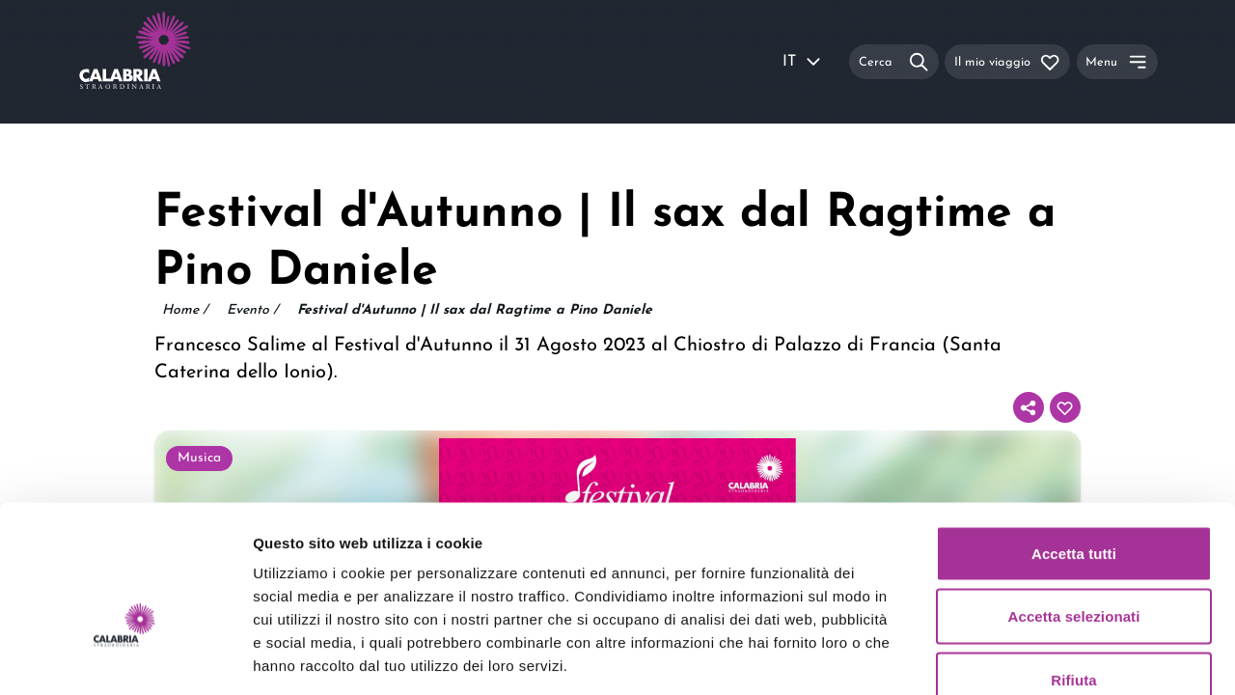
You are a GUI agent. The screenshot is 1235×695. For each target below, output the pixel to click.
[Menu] (1117, 61)
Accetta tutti (1073, 441)
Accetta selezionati (1074, 505)
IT (802, 61)
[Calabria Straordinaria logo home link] (171, 62)
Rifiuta (1073, 568)
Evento (252, 310)
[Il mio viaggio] (1007, 61)
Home (184, 310)
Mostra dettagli (1015, 657)
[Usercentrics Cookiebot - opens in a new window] (125, 657)
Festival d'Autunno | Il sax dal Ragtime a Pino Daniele (474, 310)
